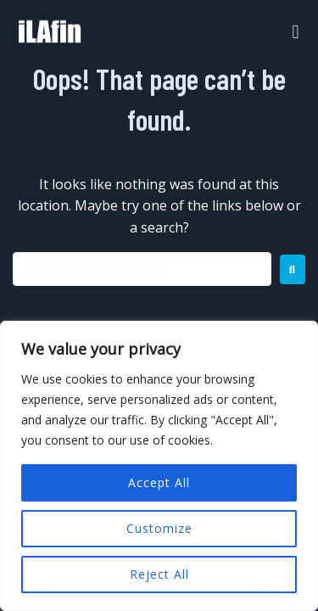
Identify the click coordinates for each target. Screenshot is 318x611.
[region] (159, 466)
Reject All (159, 574)
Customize (159, 528)
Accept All (159, 482)
